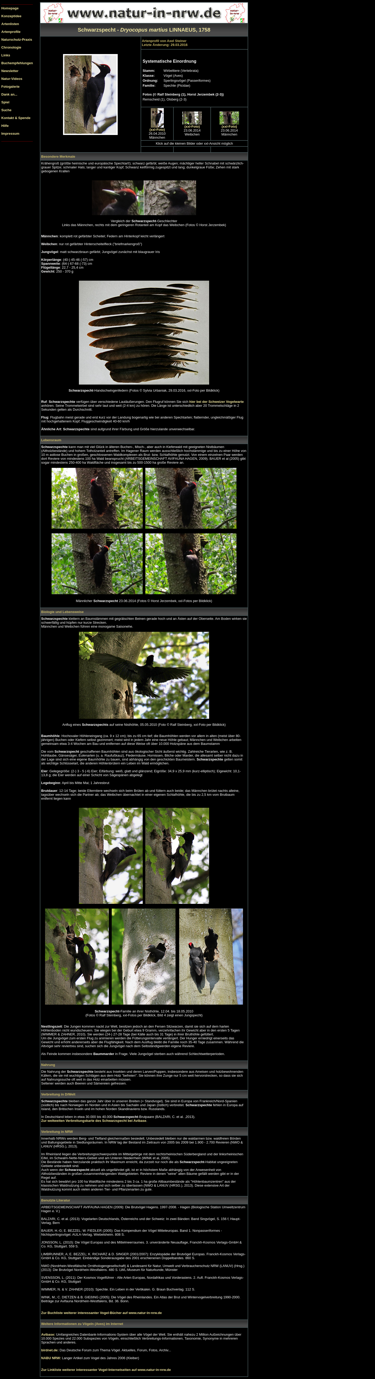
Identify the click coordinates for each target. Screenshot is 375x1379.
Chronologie (11, 47)
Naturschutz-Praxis (16, 40)
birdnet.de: (50, 1350)
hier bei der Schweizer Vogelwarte (216, 402)
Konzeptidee (11, 16)
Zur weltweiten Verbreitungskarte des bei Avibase (93, 1121)
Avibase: (48, 1334)
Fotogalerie (10, 87)
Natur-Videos (11, 79)
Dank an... (9, 94)
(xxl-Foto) (157, 130)
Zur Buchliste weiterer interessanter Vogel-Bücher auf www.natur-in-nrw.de (101, 1313)
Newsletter (9, 71)
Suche (6, 110)
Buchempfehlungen (17, 63)
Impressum (10, 133)
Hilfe (5, 126)
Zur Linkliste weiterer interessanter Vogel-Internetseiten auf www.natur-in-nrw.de (106, 1370)
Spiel (5, 102)
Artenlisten (10, 24)
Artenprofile (11, 32)
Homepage (9, 8)
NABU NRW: (51, 1358)
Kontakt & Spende (15, 118)
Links (5, 55)
